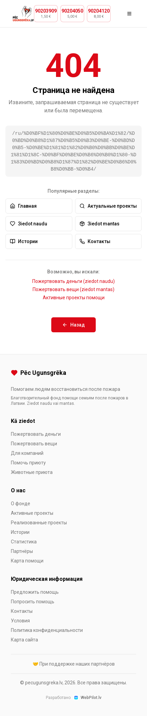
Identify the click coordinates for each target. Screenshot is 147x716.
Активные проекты (32, 513)
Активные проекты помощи (74, 297)
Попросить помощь (32, 601)
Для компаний (27, 453)
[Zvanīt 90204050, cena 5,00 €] (72, 13)
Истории (24, 241)
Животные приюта (32, 472)
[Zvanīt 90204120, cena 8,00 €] (99, 13)
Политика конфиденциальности (47, 630)
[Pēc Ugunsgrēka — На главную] (23, 13)
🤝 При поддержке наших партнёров (74, 664)
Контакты (94, 241)
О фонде (20, 503)
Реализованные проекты (39, 522)
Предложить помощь (35, 592)
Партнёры (22, 551)
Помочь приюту (28, 462)
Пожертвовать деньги (36, 434)
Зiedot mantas (99, 223)
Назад (73, 325)
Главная (23, 206)
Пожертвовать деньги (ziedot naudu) (73, 281)
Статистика (24, 541)
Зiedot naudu (28, 223)
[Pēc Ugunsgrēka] (73, 372)
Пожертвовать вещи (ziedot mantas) (73, 289)
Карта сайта (24, 639)
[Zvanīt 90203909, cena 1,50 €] (46, 13)
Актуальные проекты (108, 206)
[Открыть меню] (129, 13)
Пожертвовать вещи (34, 443)
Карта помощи (27, 560)
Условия (20, 620)
